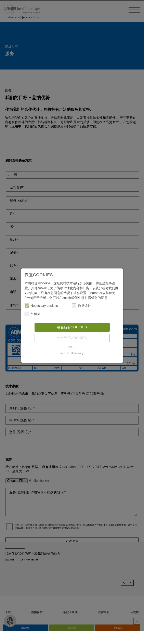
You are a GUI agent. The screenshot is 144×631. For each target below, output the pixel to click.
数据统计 (81, 306)
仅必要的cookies (72, 338)
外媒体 (32, 314)
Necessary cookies (41, 306)
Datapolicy (77, 353)
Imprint (65, 353)
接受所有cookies (72, 327)
